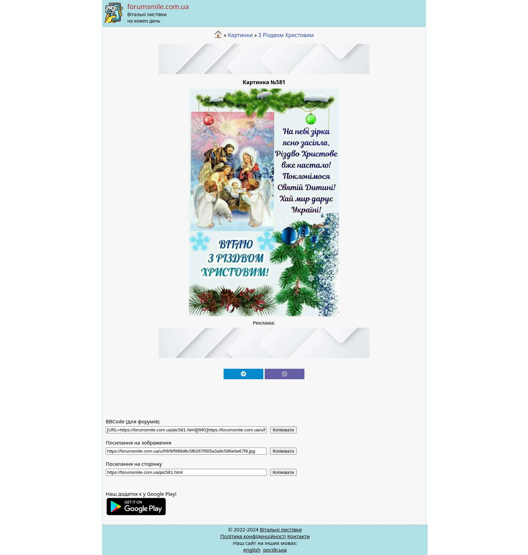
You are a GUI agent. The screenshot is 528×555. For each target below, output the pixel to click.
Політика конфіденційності (253, 536)
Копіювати (283, 429)
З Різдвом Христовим (286, 35)
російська (275, 549)
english (251, 549)
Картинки (240, 35)
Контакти (298, 536)
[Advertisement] (264, 59)
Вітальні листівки (281, 529)
